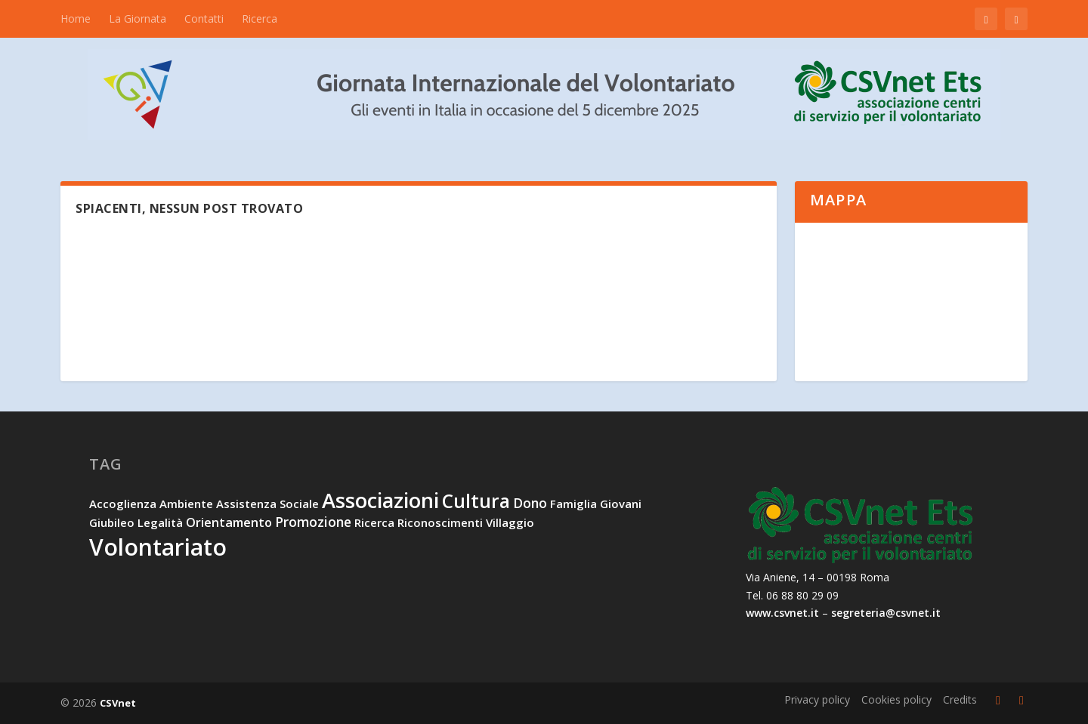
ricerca (374, 522)
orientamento (229, 522)
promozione (313, 522)
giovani (620, 503)
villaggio (510, 522)
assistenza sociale (267, 503)
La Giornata (137, 18)
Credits (960, 699)
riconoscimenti (440, 522)
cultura (476, 500)
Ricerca (259, 18)
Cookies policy (896, 699)
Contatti (204, 18)
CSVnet (118, 703)
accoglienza (122, 503)
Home (75, 18)
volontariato (158, 546)
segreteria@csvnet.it (886, 612)
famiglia (573, 503)
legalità (160, 522)
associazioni (380, 500)
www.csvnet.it (782, 612)
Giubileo (111, 522)
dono (530, 503)
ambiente (186, 503)
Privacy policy (817, 699)
